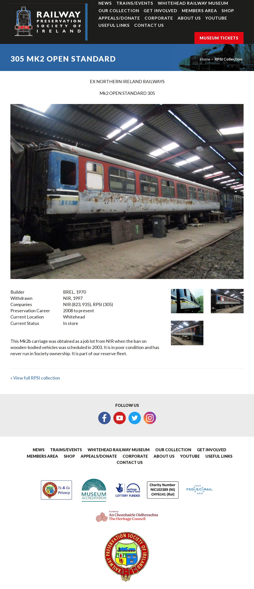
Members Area (199, 10)
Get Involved (160, 10)
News (105, 3)
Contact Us (149, 25)
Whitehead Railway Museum (193, 3)
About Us (189, 18)
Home (205, 59)
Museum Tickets (219, 37)
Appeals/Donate (119, 18)
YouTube (216, 18)
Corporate (159, 18)
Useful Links (114, 25)
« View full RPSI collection (35, 378)
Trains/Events (134, 3)
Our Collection (118, 10)
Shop (228, 10)
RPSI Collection (228, 59)
